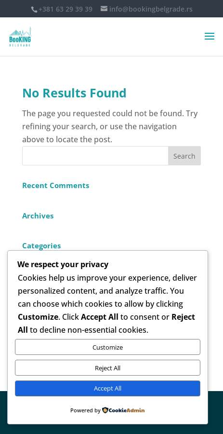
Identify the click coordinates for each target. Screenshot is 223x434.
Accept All (107, 388)
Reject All (107, 368)
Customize (107, 347)
